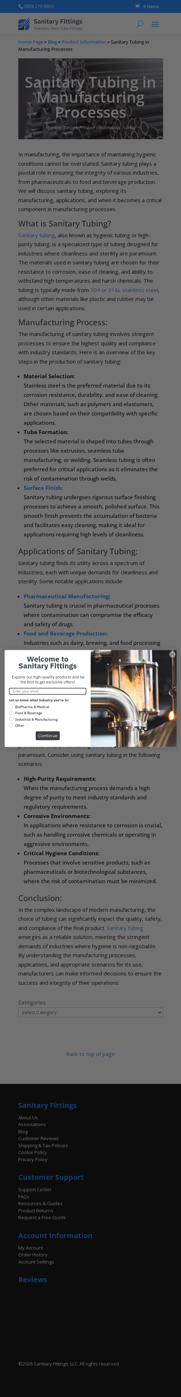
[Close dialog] (172, 654)
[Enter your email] (47, 691)
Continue (47, 735)
